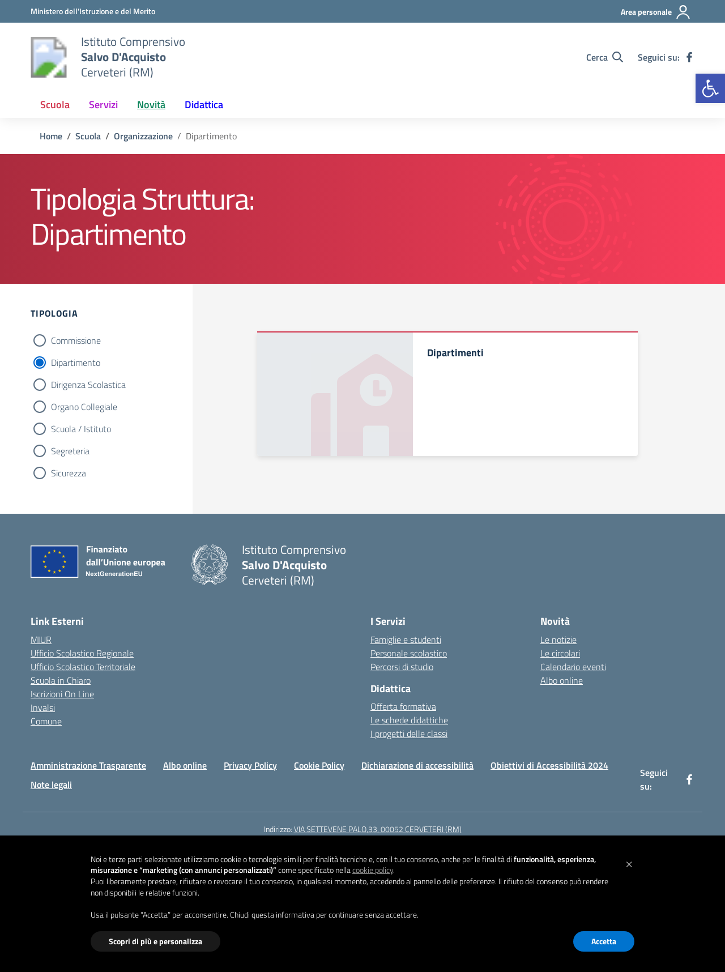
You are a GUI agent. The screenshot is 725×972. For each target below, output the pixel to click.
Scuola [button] (55, 104)
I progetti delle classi (408, 733)
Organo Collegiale (84, 406)
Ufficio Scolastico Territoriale (83, 666)
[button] (710, 88)
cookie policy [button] (372, 870)
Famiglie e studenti (405, 639)
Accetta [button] (603, 941)
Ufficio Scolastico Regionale (82, 653)
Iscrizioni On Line (62, 694)
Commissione (76, 340)
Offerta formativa (403, 706)
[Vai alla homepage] (49, 57)
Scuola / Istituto (81, 429)
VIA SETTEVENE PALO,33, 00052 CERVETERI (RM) (378, 829)
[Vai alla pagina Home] (51, 136)
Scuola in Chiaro (61, 680)
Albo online (561, 680)
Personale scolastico (408, 653)
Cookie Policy (319, 765)
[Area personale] (655, 12)
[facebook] (689, 57)
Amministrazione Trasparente (88, 765)
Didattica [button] (204, 104)
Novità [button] (151, 104)
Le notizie (558, 639)
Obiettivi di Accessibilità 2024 (549, 765)
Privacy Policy (250, 765)
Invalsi (43, 707)
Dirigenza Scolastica (88, 384)
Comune (46, 721)
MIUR (41, 639)
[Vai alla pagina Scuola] (88, 136)
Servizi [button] (103, 104)
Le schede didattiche (409, 720)
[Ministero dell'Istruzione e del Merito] (93, 11)
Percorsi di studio (401, 666)
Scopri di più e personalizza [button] (155, 941)
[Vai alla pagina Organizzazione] (143, 136)
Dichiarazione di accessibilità (417, 765)
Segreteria (70, 451)
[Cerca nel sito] (604, 57)
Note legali (51, 784)
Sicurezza (68, 473)
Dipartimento (75, 362)
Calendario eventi (573, 666)
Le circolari (560, 653)
